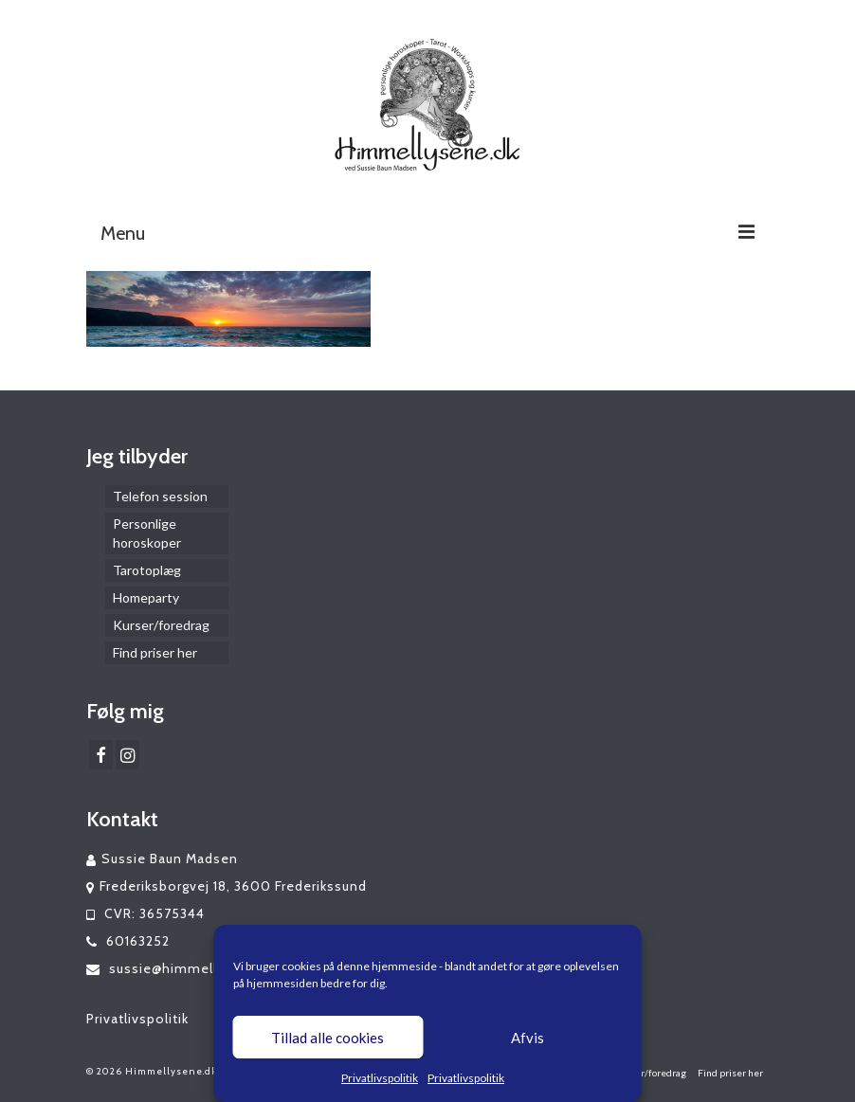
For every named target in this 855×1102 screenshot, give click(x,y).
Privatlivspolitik (379, 1078)
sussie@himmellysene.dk (181, 968)
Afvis (527, 1037)
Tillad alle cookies (327, 1037)
